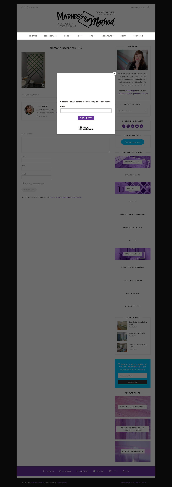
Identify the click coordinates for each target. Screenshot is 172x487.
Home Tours (107, 36)
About (123, 36)
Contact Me (138, 36)
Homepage (33, 36)
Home (66, 36)
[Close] (114, 73)
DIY (79, 36)
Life (91, 36)
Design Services (50, 36)
